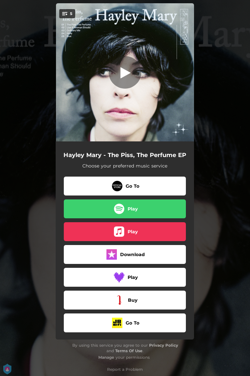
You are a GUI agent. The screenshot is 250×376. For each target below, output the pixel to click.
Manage (106, 357)
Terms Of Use (129, 350)
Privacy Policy (163, 345)
